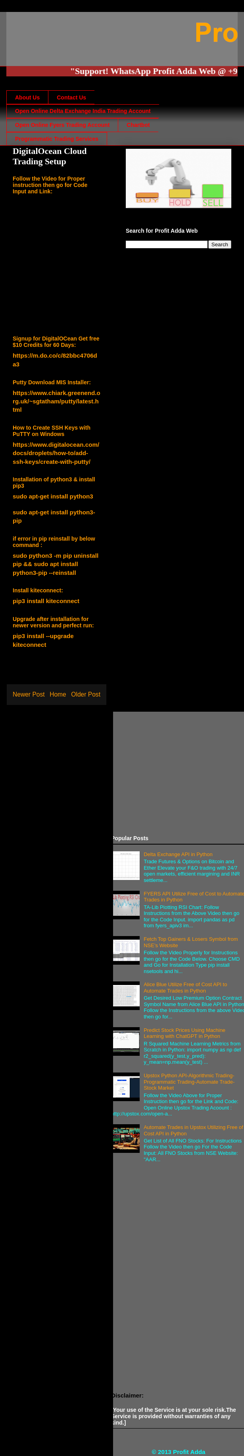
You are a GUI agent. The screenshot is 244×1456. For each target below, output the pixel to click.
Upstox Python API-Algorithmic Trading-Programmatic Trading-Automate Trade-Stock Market (189, 1082)
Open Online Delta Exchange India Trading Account (83, 111)
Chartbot (138, 125)
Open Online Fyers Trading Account (62, 125)
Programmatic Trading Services (56, 139)
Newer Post (29, 694)
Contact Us (71, 97)
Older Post (85, 694)
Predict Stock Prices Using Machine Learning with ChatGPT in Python (184, 1033)
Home (58, 694)
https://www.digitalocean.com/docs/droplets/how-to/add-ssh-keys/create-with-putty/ (56, 453)
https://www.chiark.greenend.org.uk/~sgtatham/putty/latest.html (56, 401)
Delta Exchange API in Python (178, 854)
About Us (27, 97)
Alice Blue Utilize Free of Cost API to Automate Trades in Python (185, 987)
